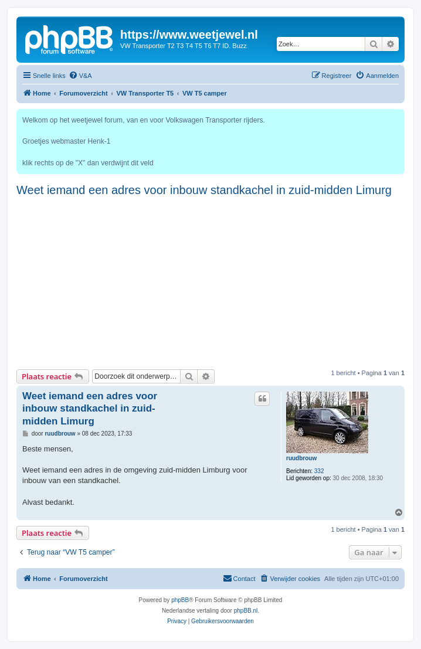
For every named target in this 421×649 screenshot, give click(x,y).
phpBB (180, 600)
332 (319, 471)
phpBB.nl (246, 610)
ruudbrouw (301, 458)
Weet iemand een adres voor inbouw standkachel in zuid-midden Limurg (204, 190)
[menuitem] (80, 76)
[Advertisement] (210, 281)
